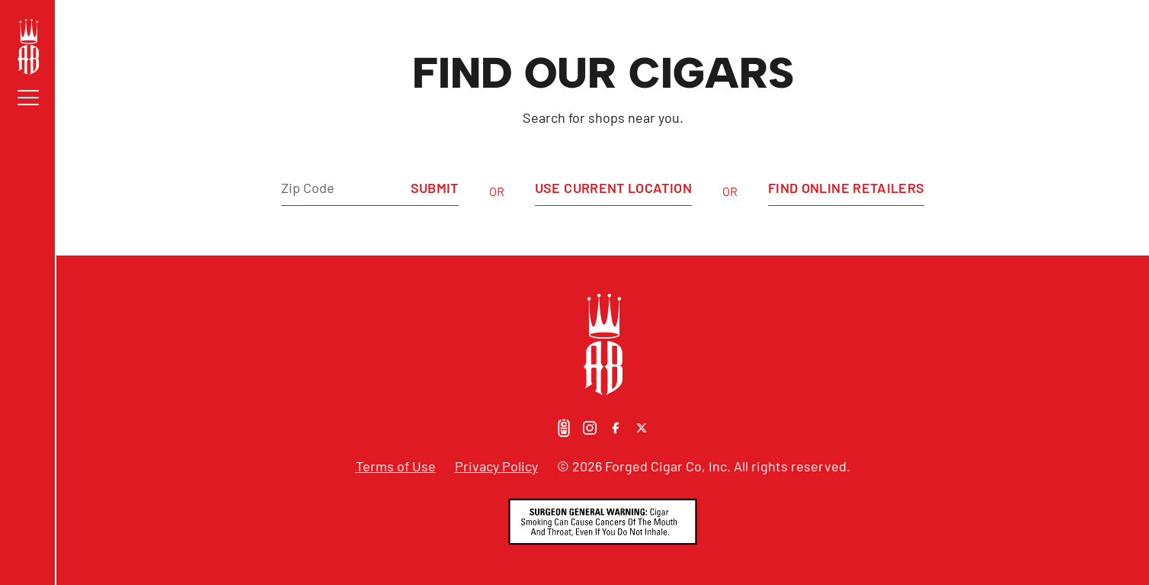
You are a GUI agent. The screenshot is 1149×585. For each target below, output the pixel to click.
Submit (435, 187)
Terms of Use (396, 466)
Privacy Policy (496, 466)
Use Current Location (613, 187)
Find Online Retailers (846, 187)
